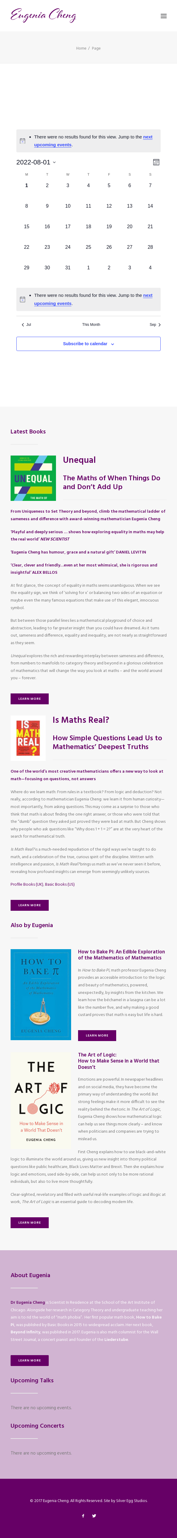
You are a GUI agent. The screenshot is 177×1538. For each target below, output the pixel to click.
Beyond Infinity (25, 1332)
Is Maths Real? (81, 720)
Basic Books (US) (60, 884)
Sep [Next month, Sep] (155, 325)
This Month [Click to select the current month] (91, 325)
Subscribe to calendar (85, 343)
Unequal (79, 460)
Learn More (29, 698)
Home (81, 48)
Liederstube (116, 1339)
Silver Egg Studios (131, 1501)
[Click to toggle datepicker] (36, 162)
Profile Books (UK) (27, 884)
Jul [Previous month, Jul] (26, 325)
